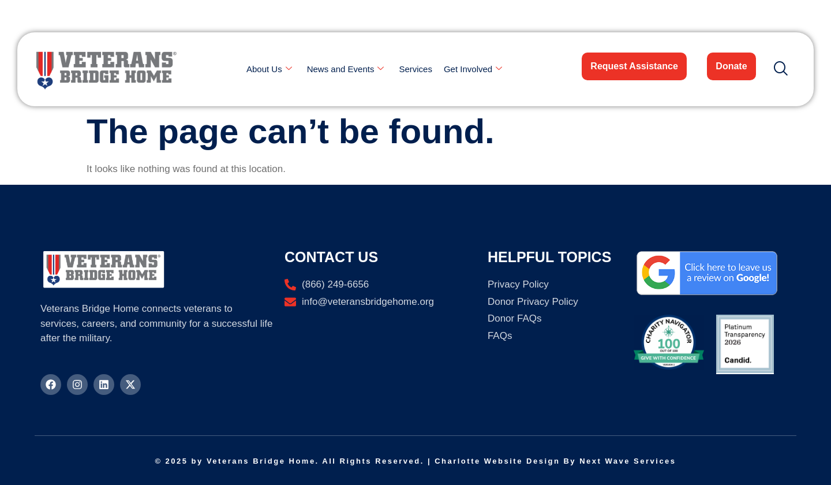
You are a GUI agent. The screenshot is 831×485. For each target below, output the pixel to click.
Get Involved (473, 69)
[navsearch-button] (776, 69)
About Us (269, 69)
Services (415, 69)
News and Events (345, 69)
